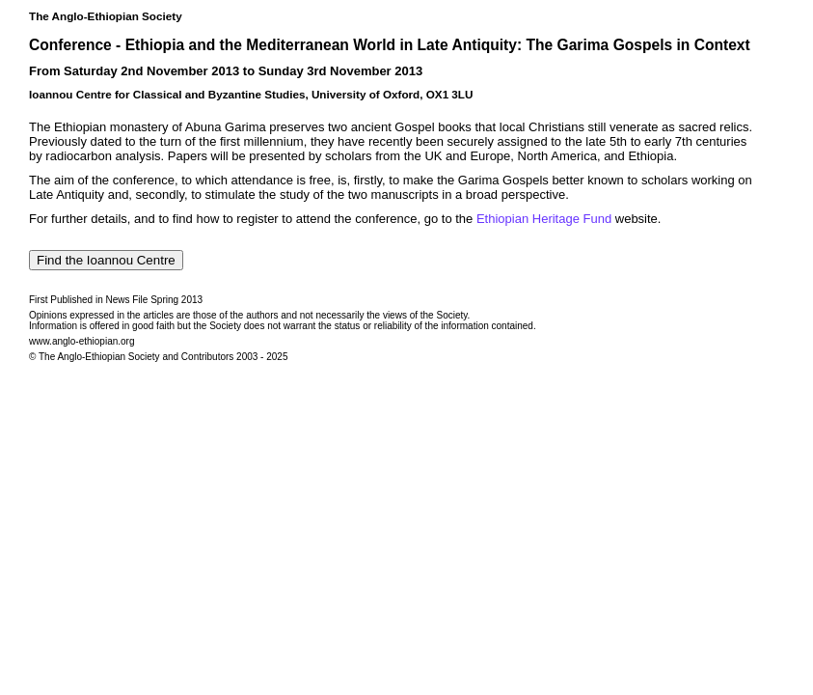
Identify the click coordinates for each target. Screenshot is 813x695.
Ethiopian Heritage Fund (543, 218)
